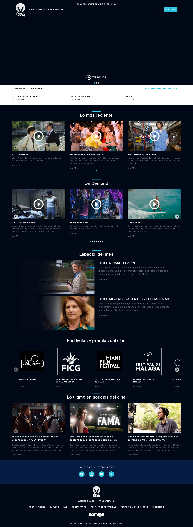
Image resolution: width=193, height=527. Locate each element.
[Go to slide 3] (98, 83)
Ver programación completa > (162, 88)
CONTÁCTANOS (79, 507)
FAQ (65, 507)
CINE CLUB (170, 10)
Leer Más (17, 454)
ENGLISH (158, 507)
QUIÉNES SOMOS (37, 10)
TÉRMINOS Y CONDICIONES (134, 507)
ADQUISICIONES (37, 507)
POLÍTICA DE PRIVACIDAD (103, 507)
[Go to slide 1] (94, 83)
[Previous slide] (16, 147)
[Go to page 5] (98, 241)
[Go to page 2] (92, 241)
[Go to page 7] (102, 241)
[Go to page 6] (100, 241)
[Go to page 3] (94, 241)
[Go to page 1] (96, 170)
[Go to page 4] (96, 241)
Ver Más (16, 165)
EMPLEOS (54, 507)
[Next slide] (177, 147)
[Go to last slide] (16, 217)
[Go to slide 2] (96, 83)
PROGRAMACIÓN (56, 10)
